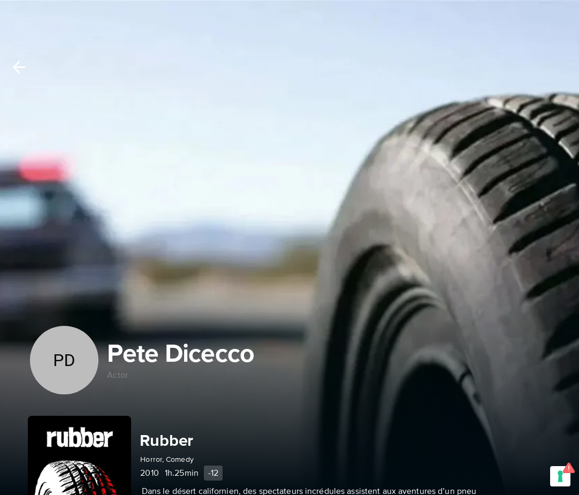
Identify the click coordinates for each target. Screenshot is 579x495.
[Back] (19, 67)
